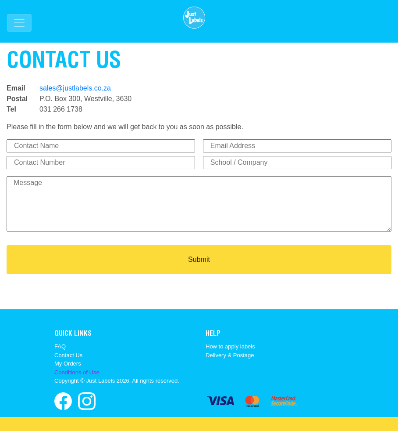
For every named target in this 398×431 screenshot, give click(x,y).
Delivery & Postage (230, 355)
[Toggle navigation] (19, 23)
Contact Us (68, 355)
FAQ (60, 346)
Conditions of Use (77, 372)
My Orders (67, 363)
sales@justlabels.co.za (75, 88)
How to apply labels (230, 346)
